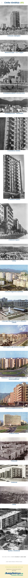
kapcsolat (14, 570)
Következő (17, 556)
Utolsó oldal (23, 556)
